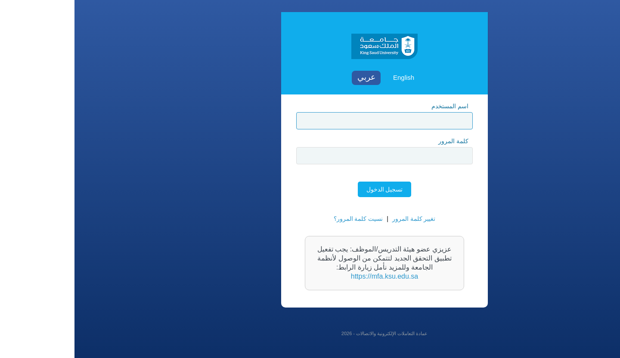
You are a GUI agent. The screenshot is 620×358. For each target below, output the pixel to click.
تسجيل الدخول (310, 189)
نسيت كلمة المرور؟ (284, 218)
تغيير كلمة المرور (339, 218)
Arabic (291, 78)
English (329, 77)
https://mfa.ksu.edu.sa (310, 276)
